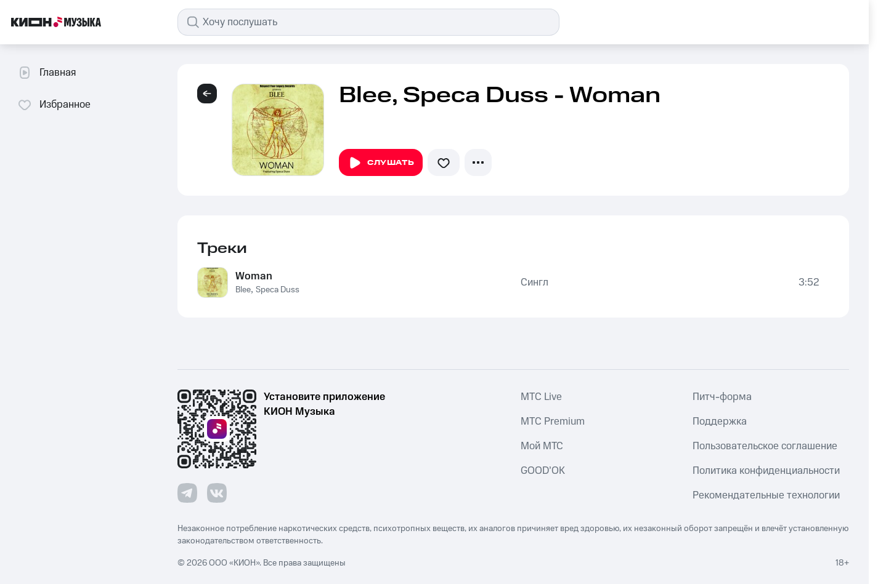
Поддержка (720, 421)
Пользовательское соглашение (765, 446)
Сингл (534, 282)
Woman (253, 276)
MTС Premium (553, 421)
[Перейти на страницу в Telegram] (187, 493)
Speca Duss (277, 290)
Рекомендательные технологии (766, 495)
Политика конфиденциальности (766, 470)
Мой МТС (542, 446)
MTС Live (541, 397)
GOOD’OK (543, 470)
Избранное (54, 104)
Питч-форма (722, 397)
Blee (243, 290)
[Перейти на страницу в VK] (217, 493)
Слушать (381, 163)
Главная (46, 72)
